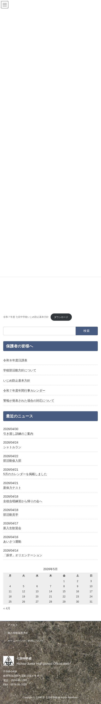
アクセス (10, 625)
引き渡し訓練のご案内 (18, 433)
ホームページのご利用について (23, 640)
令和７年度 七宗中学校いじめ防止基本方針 (26, 317)
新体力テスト (12, 487)
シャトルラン (12, 447)
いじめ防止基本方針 (16, 380)
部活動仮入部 (12, 460)
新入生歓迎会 (12, 528)
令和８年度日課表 (15, 360)
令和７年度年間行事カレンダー (24, 390)
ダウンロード (61, 317)
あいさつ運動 (12, 541)
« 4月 (6, 608)
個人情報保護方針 (15, 632)
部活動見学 (10, 514)
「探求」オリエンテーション (22, 555)
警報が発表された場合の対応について (28, 400)
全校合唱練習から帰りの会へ (22, 501)
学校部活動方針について (19, 370)
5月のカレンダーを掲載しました (25, 474)
